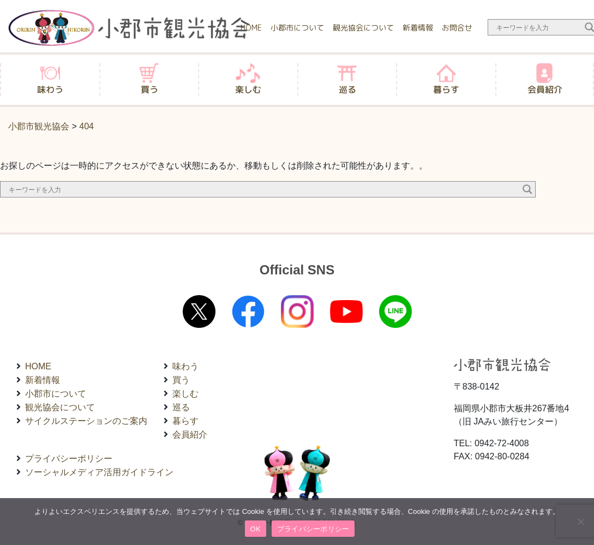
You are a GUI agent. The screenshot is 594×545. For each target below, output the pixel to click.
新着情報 (418, 27)
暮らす (185, 421)
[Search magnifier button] (527, 189)
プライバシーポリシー (68, 458)
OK (255, 529)
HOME (251, 27)
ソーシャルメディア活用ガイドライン (99, 472)
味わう (185, 366)
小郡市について (297, 27)
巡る (181, 407)
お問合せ (457, 27)
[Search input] (537, 27)
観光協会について (363, 27)
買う (181, 380)
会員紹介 (189, 434)
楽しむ (185, 393)
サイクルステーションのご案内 (86, 421)
